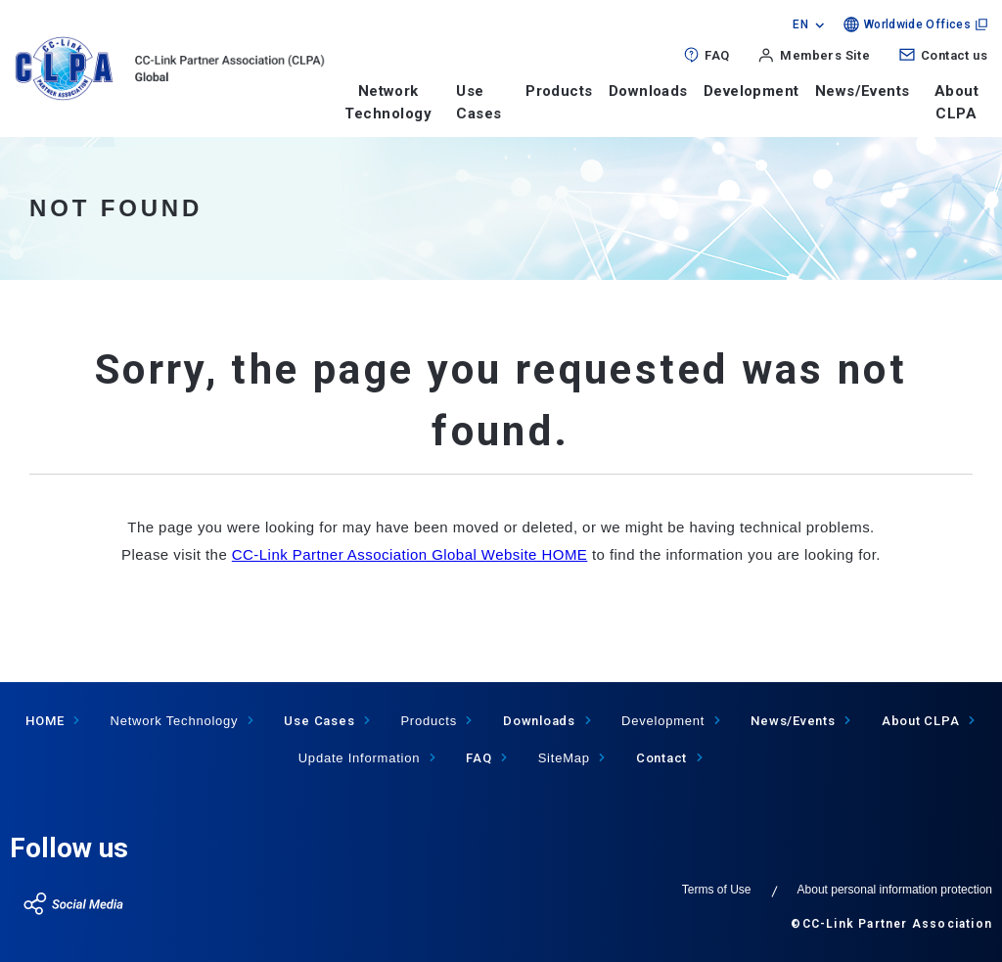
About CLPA (956, 102)
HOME (44, 720)
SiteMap (564, 758)
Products (559, 91)
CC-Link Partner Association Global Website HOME (410, 554)
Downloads (648, 91)
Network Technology (388, 102)
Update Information (359, 758)
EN (800, 24)
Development (751, 91)
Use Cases (319, 720)
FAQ (717, 55)
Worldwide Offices (917, 24)
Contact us (954, 55)
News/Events (862, 91)
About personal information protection (894, 889)
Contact (661, 758)
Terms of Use (717, 889)
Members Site (825, 55)
